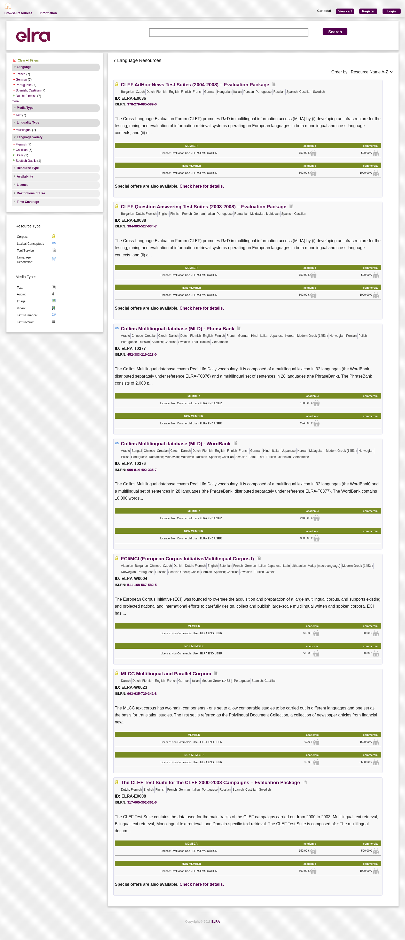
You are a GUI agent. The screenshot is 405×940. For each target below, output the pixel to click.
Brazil (20, 155)
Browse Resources (18, 13)
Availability (25, 176)
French (20, 74)
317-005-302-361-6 (142, 802)
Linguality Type (28, 122)
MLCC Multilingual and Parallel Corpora (166, 673)
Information (48, 13)
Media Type (25, 108)
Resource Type (28, 168)
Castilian (22, 150)
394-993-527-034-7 (142, 226)
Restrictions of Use (31, 193)
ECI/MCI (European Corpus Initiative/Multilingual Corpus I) (187, 558)
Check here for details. (202, 186)
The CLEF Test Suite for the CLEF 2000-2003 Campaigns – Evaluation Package (210, 782)
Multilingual (23, 130)
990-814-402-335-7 (142, 470)
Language (24, 67)
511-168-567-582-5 (142, 585)
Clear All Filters (28, 60)
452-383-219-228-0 (142, 354)
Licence (22, 185)
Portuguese (24, 85)
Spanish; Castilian (28, 90)
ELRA (216, 921)
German (21, 79)
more (15, 101)
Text (18, 115)
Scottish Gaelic (26, 161)
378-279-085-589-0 (142, 104)
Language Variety (29, 137)
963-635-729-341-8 (142, 694)
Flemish (21, 144)
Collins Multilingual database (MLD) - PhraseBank (178, 328)
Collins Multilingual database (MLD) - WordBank (176, 443)
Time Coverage (28, 202)
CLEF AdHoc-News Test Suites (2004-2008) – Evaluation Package (195, 84)
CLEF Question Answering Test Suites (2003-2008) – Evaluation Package (203, 206)
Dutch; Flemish (26, 96)
